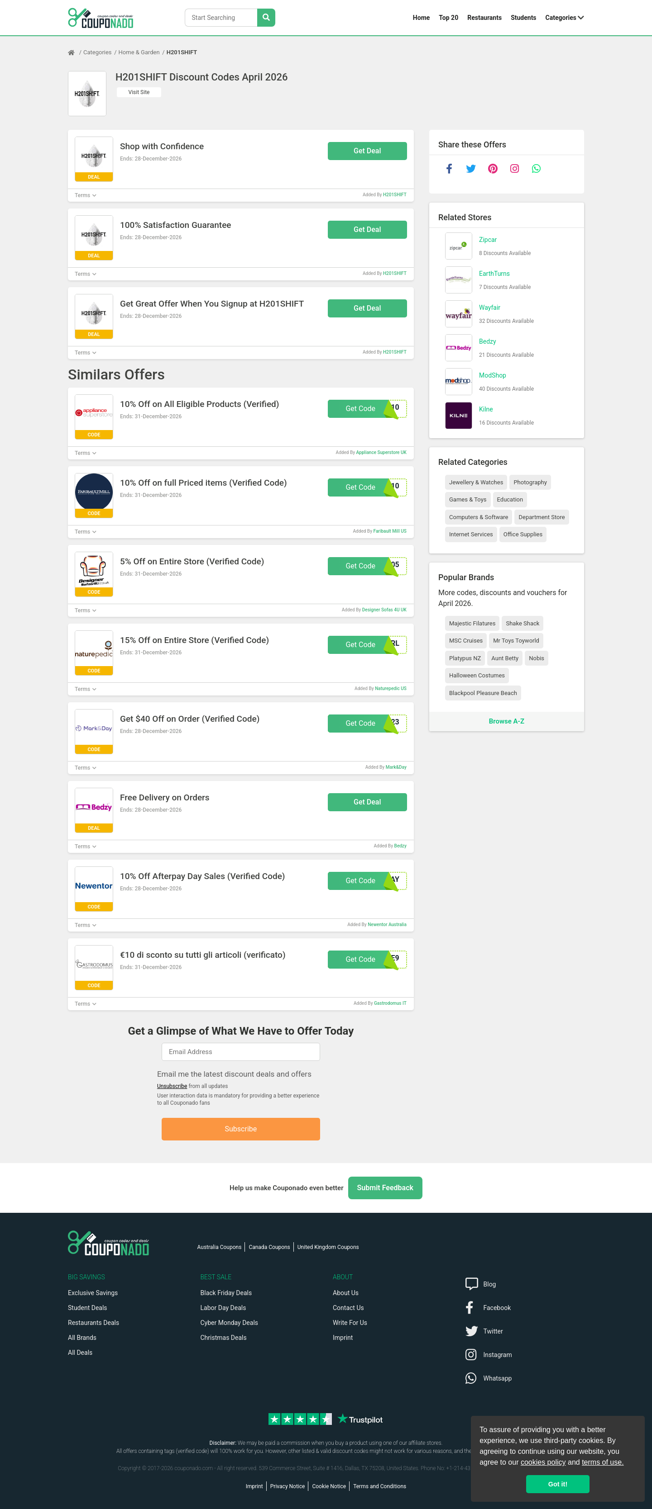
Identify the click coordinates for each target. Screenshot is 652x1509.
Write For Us (350, 1322)
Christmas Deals (224, 1337)
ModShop (492, 375)
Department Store (541, 517)
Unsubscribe (172, 1086)
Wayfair (489, 307)
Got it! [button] (557, 1484)
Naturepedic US (391, 688)
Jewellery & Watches (476, 482)
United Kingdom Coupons (328, 1247)
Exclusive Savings (93, 1292)
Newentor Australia (387, 924)
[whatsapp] (536, 169)
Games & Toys (468, 499)
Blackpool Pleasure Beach (483, 693)
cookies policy (543, 1462)
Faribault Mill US (390, 531)
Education (510, 499)
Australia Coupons (219, 1247)
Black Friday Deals (226, 1292)
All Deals (80, 1352)
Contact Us (348, 1307)
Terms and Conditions (379, 1486)
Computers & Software (478, 517)
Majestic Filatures (472, 623)
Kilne (486, 409)
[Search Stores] (266, 18)
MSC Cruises (466, 640)
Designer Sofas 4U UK (384, 609)
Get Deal (367, 151)
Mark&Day (396, 767)
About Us (346, 1292)
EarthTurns (494, 273)
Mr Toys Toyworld (516, 640)
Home (421, 17)
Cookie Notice (329, 1486)
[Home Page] (75, 52)
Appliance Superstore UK (381, 452)
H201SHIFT (182, 52)
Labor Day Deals (223, 1307)
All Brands (82, 1337)
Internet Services (471, 534)
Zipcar (488, 239)
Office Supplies (522, 534)
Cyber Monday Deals (230, 1322)
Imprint (343, 1337)
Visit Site (139, 92)
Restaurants (484, 17)
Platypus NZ (465, 658)
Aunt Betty (504, 658)
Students (523, 17)
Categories (561, 17)
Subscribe (241, 1129)
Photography (530, 482)
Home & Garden (139, 52)
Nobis (536, 658)
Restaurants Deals (93, 1322)
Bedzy (400, 845)
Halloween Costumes (477, 675)
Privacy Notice (287, 1486)
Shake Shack (522, 623)
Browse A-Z (506, 721)
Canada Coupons (269, 1247)
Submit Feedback (385, 1187)
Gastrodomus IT (390, 1003)
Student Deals (87, 1307)
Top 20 (448, 17)
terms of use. (602, 1462)
